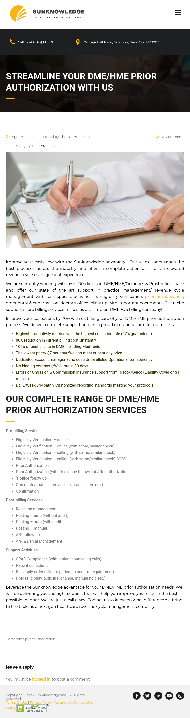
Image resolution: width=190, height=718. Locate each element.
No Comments (169, 137)
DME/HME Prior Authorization (31, 639)
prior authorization (164, 296)
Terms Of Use (16, 702)
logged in (41, 679)
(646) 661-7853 (46, 42)
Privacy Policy (41, 702)
